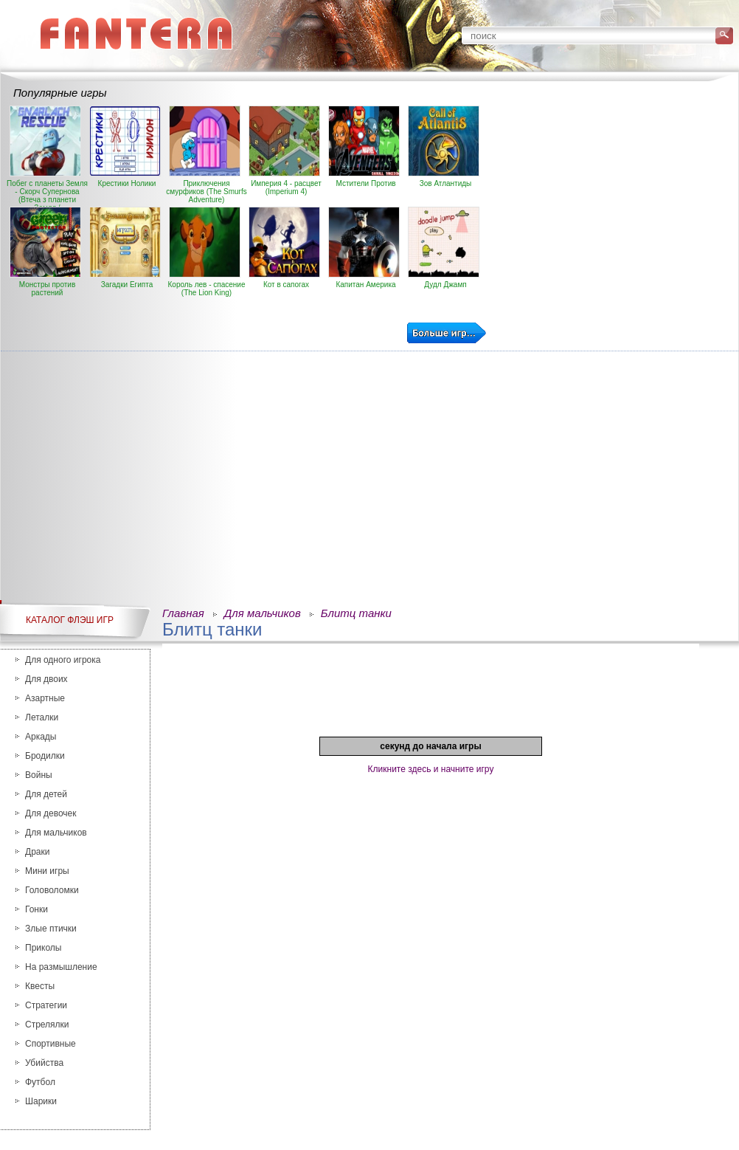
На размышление (61, 967)
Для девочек (50, 813)
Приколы (43, 948)
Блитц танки (356, 613)
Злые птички (51, 928)
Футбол (40, 1082)
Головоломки (52, 890)
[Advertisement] (687, 327)
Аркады (41, 736)
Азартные (45, 698)
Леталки (41, 717)
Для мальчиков (56, 832)
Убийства (44, 1063)
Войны (38, 775)
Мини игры (47, 871)
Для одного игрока (62, 660)
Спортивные (50, 1044)
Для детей (46, 794)
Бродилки (45, 756)
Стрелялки (47, 1024)
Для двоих (46, 679)
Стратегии (46, 1005)
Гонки (36, 909)
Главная (183, 613)
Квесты (40, 986)
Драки (37, 852)
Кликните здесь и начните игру (431, 769)
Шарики (41, 1101)
